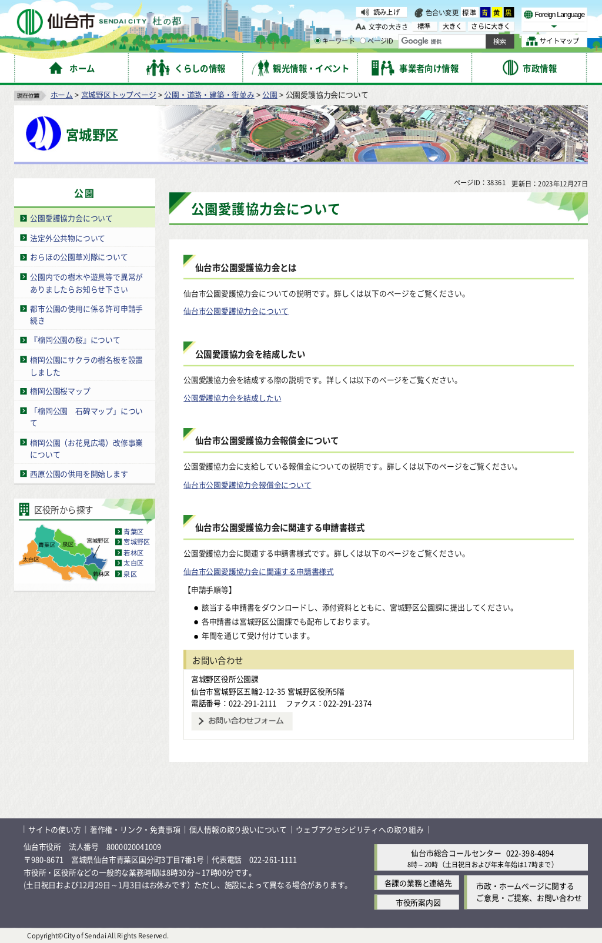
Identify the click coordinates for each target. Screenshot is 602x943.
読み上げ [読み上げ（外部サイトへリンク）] (386, 11)
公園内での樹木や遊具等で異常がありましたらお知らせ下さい (86, 283)
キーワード (335, 41)
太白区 (133, 563)
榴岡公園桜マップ (60, 390)
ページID (377, 41)
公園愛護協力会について (71, 217)
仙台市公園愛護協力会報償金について (247, 484)
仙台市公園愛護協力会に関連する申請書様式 (258, 571)
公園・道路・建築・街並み (209, 94)
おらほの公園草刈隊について (79, 257)
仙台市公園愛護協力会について (236, 310)
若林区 (133, 552)
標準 (469, 12)
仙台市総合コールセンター (456, 852)
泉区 (129, 573)
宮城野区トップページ (118, 94)
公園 (269, 94)
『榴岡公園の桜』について (75, 339)
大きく (453, 26)
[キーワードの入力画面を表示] (317, 41)
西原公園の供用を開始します (79, 473)
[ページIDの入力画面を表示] (363, 41)
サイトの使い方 (54, 829)
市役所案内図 (418, 902)
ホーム (62, 94)
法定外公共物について (67, 237)
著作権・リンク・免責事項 (135, 829)
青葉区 (133, 531)
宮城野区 (136, 542)
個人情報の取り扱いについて (238, 829)
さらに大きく (490, 26)
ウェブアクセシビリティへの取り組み (360, 829)
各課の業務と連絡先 (418, 882)
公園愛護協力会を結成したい (232, 397)
